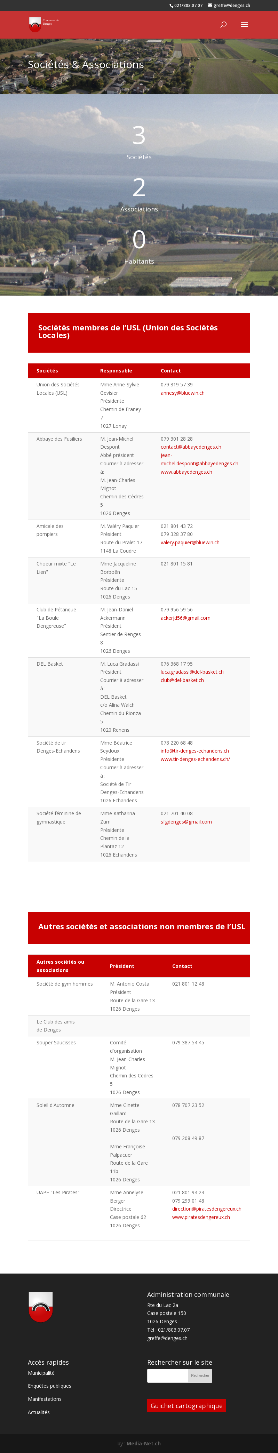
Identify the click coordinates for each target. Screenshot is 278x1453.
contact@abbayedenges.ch (191, 446)
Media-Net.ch (144, 1443)
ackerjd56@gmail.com (186, 618)
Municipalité (41, 1373)
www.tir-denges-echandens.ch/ (195, 759)
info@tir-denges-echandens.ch (195, 750)
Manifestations (45, 1399)
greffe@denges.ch (167, 1338)
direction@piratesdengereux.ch (206, 1208)
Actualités (39, 1412)
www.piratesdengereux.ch (201, 1217)
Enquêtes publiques (49, 1385)
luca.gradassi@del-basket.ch (192, 671)
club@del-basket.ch (182, 680)
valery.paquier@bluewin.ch (190, 542)
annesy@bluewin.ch (183, 393)
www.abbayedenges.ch (186, 471)
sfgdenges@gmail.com (186, 821)
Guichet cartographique (187, 1406)
